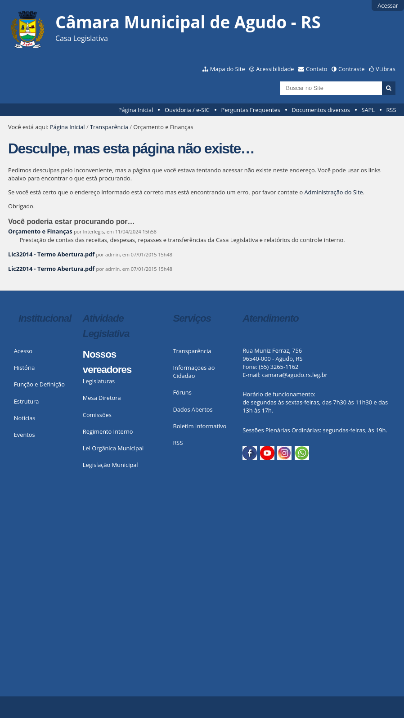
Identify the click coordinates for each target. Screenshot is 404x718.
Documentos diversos (321, 110)
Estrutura (26, 401)
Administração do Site (333, 192)
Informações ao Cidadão (194, 371)
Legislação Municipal (110, 465)
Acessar (387, 5)
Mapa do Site (227, 69)
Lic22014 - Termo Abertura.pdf (51, 269)
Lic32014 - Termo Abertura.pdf (51, 254)
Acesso (23, 351)
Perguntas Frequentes (250, 110)
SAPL (368, 110)
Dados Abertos (192, 409)
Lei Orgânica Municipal (113, 448)
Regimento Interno (108, 431)
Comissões (97, 415)
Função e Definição (39, 384)
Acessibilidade (275, 69)
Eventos (24, 435)
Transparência (109, 127)
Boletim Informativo (199, 426)
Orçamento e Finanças (40, 231)
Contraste (351, 69)
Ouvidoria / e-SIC (187, 110)
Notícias (25, 418)
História (24, 367)
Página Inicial (135, 110)
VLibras (385, 69)
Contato (317, 69)
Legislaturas (99, 381)
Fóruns (182, 392)
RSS (391, 110)
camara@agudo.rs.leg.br (294, 375)
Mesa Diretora (102, 398)
